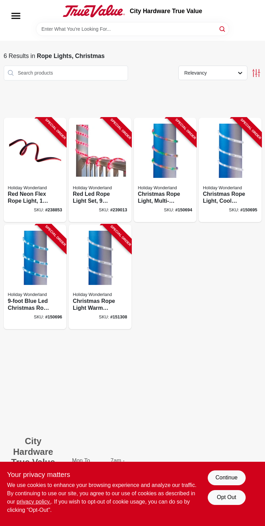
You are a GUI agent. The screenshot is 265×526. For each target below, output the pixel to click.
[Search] (223, 28)
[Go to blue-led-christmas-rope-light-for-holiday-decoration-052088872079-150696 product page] (35, 276)
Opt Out (226, 497)
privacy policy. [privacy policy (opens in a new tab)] (34, 502)
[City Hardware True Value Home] (94, 11)
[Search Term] (132, 29)
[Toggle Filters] (256, 73)
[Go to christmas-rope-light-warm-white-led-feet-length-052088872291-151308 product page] (100, 276)
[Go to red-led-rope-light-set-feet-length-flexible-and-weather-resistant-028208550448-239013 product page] (100, 170)
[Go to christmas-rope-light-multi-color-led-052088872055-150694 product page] (165, 170)
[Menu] (15, 15)
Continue (226, 477)
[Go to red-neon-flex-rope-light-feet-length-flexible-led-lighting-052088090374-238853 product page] (35, 170)
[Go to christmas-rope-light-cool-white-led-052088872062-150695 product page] (230, 170)
